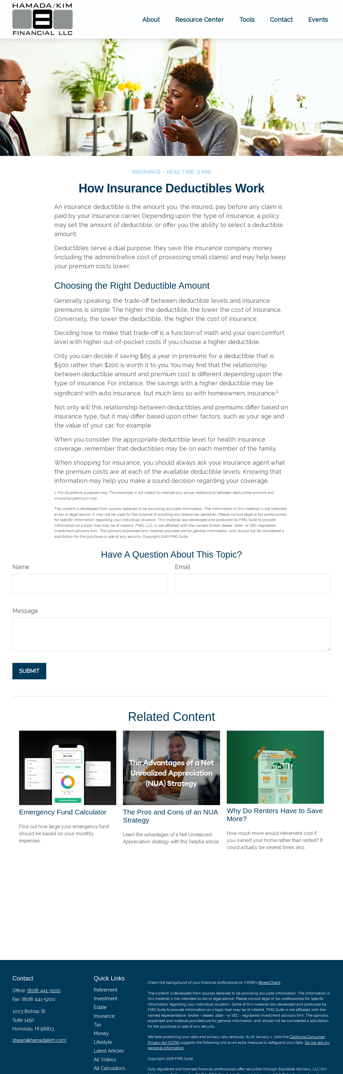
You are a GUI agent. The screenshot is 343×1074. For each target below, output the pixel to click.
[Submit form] (29, 671)
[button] (151, 19)
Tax (97, 1024)
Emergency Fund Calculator (63, 812)
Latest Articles (109, 1051)
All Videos (105, 1059)
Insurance (104, 1016)
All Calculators (109, 1068)
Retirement (105, 990)
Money (101, 1033)
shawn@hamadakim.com (39, 1040)
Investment (105, 998)
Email (182, 566)
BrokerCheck (269, 982)
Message (25, 610)
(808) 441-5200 (44, 990)
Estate (100, 1007)
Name (20, 566)
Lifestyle (103, 1042)
